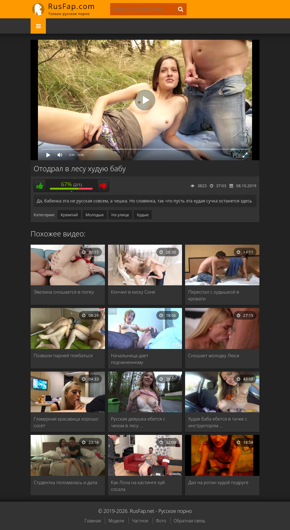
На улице (120, 214)
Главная (92, 521)
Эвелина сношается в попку (64, 292)
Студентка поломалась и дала (65, 482)
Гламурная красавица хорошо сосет (66, 422)
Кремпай (69, 214)
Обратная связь (190, 521)
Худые (143, 214)
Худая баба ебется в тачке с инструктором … (217, 422)
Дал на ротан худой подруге (218, 482)
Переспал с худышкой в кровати (213, 295)
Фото (161, 521)
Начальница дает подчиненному (129, 358)
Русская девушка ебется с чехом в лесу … (138, 422)
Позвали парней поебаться (63, 355)
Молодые (95, 214)
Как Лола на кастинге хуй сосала (138, 485)
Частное (140, 521)
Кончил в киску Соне (133, 292)
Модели (116, 521)
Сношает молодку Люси (213, 355)
